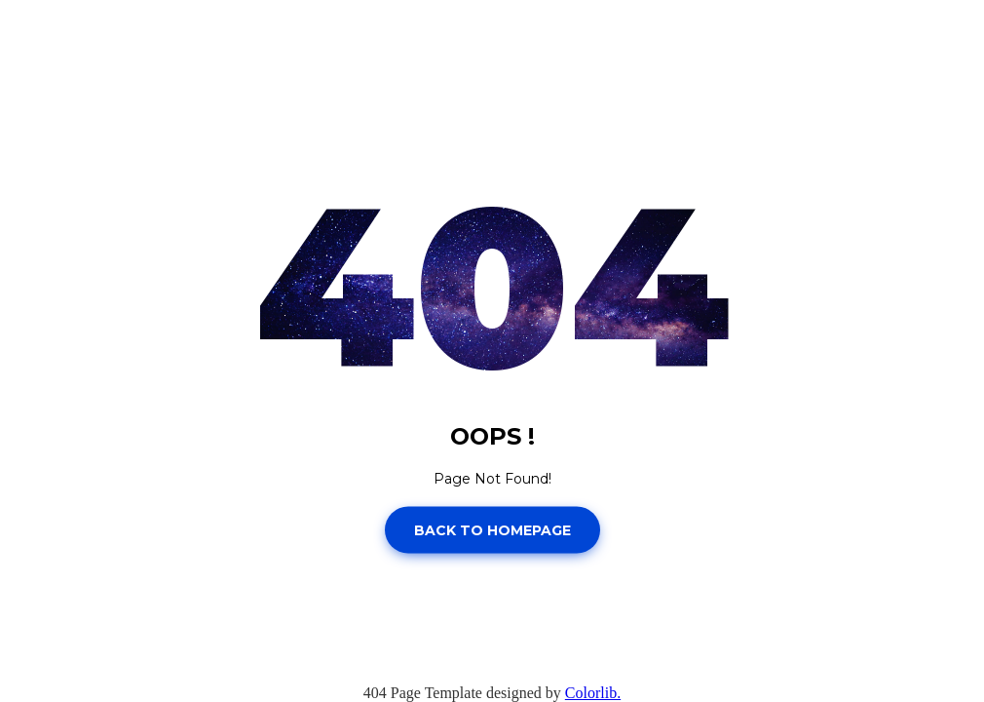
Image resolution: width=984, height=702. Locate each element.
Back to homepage (492, 529)
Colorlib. (593, 692)
